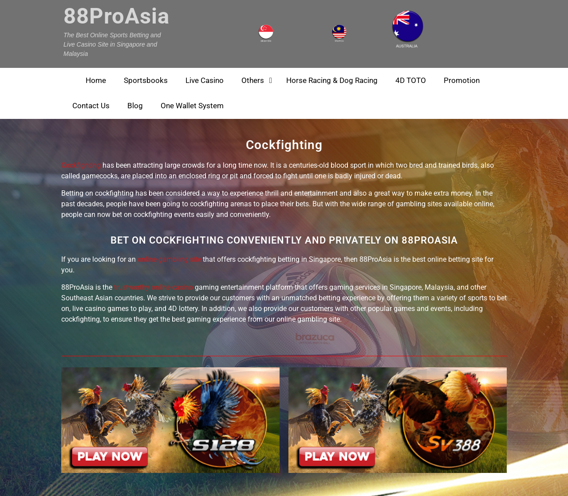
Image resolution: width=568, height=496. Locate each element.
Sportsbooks (146, 80)
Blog (135, 105)
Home (96, 80)
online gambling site (169, 259)
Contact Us (91, 105)
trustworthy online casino (153, 287)
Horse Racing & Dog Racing (332, 80)
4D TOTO (410, 80)
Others (252, 80)
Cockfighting (81, 165)
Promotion (462, 80)
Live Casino (204, 80)
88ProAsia (116, 16)
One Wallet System (192, 105)
